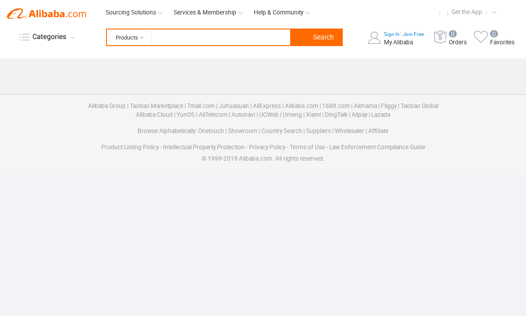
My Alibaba (398, 42)
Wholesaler (349, 130)
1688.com (336, 105)
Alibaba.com (46, 13)
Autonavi (243, 114)
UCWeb (269, 114)
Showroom (242, 130)
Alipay (359, 114)
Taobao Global (419, 105)
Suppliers (318, 130)
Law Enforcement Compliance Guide (377, 147)
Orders (458, 42)
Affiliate (378, 130)
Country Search (281, 130)
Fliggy (389, 105)
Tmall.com (201, 105)
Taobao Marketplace (156, 105)
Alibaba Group (107, 105)
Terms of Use (307, 147)
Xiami (313, 114)
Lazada (380, 114)
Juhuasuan (234, 105)
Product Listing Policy (130, 147)
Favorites (502, 42)
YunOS (186, 114)
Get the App (466, 11)
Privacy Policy (267, 147)
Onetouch (211, 130)
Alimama (365, 105)
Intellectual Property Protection (204, 147)
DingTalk (336, 114)
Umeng (292, 114)
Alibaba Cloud (154, 114)
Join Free (413, 34)
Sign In (392, 34)
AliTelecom (213, 114)
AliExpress (267, 105)
